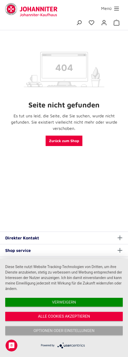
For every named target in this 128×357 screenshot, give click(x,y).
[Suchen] (79, 22)
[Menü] (110, 8)
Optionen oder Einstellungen (64, 330)
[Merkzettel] (91, 22)
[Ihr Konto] (104, 22)
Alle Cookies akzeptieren (64, 316)
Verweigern (64, 302)
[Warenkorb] (116, 22)
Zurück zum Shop (64, 140)
